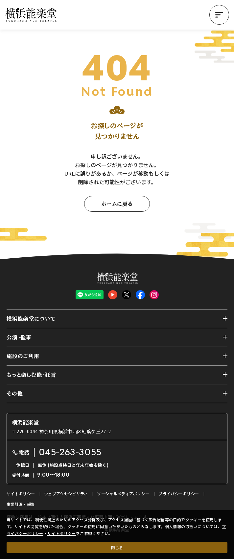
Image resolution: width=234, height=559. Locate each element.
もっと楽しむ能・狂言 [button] (31, 374)
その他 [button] (15, 393)
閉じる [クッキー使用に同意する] (117, 547)
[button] (219, 15)
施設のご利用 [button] (23, 356)
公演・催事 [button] (19, 337)
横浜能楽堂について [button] (31, 318)
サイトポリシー (61, 533)
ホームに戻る (117, 203)
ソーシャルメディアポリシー (123, 493)
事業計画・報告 (21, 504)
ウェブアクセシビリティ (66, 493)
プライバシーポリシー (178, 493)
